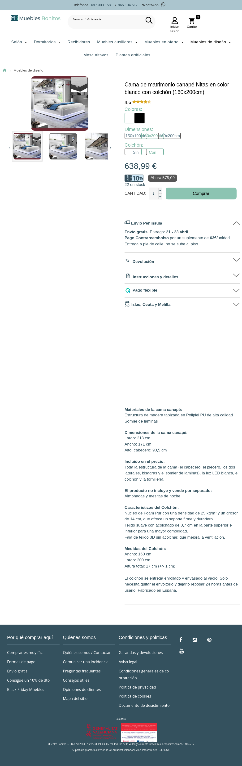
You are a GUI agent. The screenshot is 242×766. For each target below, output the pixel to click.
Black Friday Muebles (25, 689)
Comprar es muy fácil (25, 652)
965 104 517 (128, 5)
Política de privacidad (137, 687)
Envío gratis (17, 671)
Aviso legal (128, 661)
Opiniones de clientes (82, 689)
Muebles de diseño (28, 70)
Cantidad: (135, 193)
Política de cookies (135, 696)
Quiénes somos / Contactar (87, 652)
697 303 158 (101, 5)
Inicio (4, 70)
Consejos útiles (76, 680)
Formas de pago (21, 661)
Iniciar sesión (174, 28)
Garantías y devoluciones (141, 652)
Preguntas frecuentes (81, 671)
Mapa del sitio (75, 698)
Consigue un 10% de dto (28, 680)
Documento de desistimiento (144, 705)
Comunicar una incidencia (85, 661)
